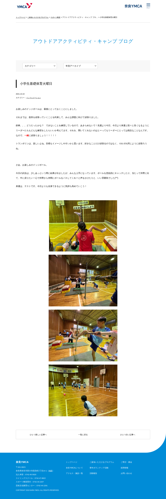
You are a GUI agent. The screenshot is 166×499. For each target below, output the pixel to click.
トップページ (21, 17)
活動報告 (93, 473)
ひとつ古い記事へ (127, 435)
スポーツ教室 (58, 17)
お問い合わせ (126, 473)
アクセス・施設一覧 (74, 473)
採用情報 (124, 468)
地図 (51, 471)
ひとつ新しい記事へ (38, 435)
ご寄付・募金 (126, 462)
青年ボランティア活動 (99, 468)
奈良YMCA (24, 6)
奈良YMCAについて (74, 468)
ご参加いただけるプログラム (39, 17)
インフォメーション (34, 98)
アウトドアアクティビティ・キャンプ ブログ (83, 17)
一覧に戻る (83, 435)
